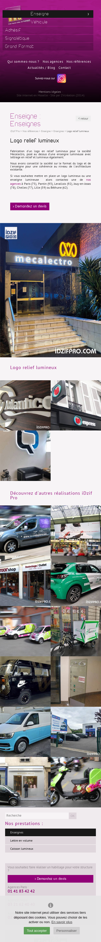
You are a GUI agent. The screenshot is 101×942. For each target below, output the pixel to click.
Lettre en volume (21, 840)
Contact (65, 68)
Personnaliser (67, 931)
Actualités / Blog (41, 68)
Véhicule (39, 22)
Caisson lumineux (21, 849)
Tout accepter (37, 931)
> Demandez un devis (30, 206)
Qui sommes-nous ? (23, 62)
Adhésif (13, 30)
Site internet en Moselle (32, 95)
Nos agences (53, 62)
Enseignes (16, 832)
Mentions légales (50, 92)
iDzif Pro (15, 131)
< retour (83, 118)
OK (73, 815)
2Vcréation (68, 95)
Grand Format (19, 46)
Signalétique (17, 38)
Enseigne (40, 14)
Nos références (78, 62)
